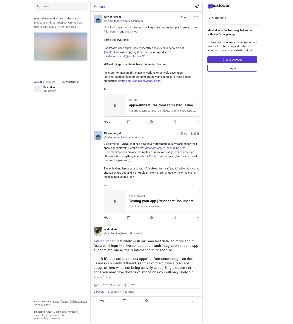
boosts (99, 291)
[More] (197, 122)
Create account (232, 59)
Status (64, 301)
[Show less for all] (197, 6)
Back (99, 6)
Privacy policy (42, 304)
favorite (128, 291)
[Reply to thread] (107, 217)
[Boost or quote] (129, 122)
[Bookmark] (174, 122)
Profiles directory (78, 301)
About (56, 301)
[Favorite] (151, 122)
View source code (55, 315)
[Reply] (107, 122)
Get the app (60, 311)
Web (133, 285)
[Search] (60, 6)
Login (232, 68)
